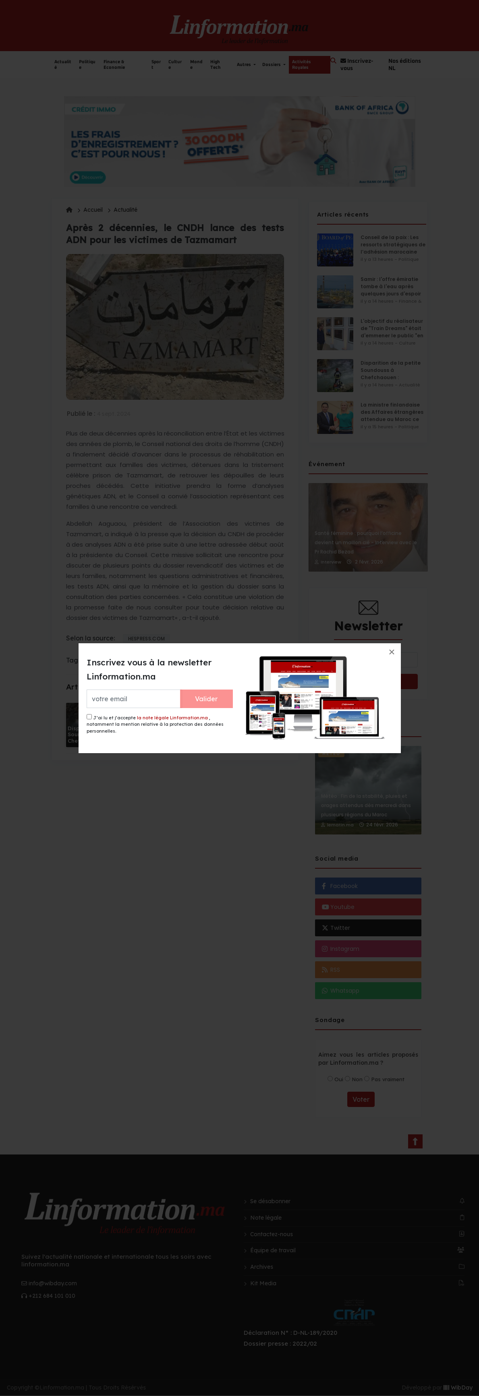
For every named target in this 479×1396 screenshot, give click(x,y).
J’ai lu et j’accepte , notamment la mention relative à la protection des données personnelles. (155, 724)
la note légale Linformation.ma (172, 718)
